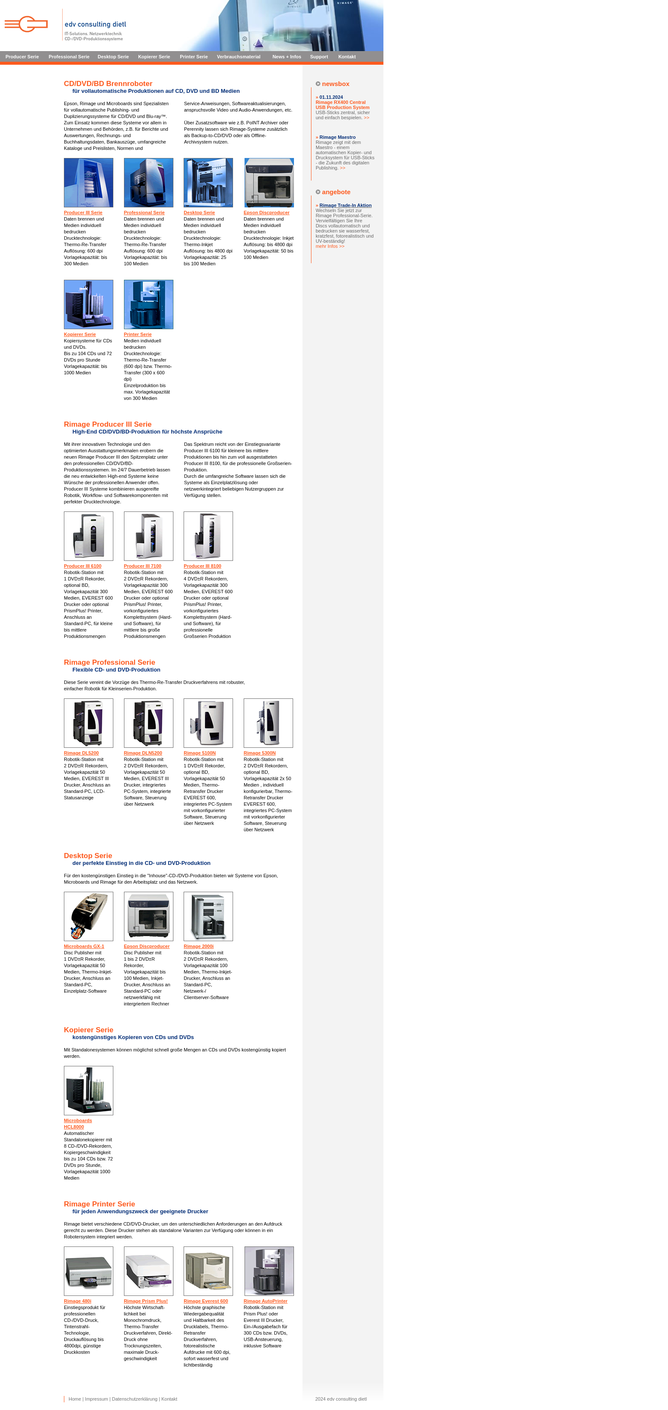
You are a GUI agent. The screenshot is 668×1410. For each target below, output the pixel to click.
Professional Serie (69, 56)
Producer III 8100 (202, 566)
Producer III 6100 (82, 566)
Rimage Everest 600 (206, 1301)
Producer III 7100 (142, 566)
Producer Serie (22, 56)
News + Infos (287, 56)
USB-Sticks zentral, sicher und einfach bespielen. (343, 110)
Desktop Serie (113, 56)
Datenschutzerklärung (135, 1398)
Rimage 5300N (260, 752)
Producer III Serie (83, 212)
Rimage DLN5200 (143, 752)
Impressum (96, 1398)
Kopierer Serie (154, 56)
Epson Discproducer (267, 212)
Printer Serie (193, 56)
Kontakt (347, 56)
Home (75, 1398)
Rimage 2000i (198, 946)
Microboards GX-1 (84, 946)
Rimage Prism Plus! (146, 1301)
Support (319, 56)
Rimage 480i (77, 1301)
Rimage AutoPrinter (266, 1301)
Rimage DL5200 (81, 752)
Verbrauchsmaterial (238, 56)
